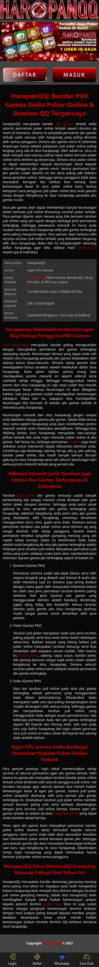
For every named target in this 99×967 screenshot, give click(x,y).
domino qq (87, 247)
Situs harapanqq (16, 345)
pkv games (64, 124)
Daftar (24, 75)
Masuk (74, 75)
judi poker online (66, 813)
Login (12, 960)
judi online (26, 495)
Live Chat (86, 960)
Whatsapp (61, 960)
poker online (28, 655)
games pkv (51, 904)
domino (75, 442)
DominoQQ (35, 277)
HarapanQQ (52, 943)
